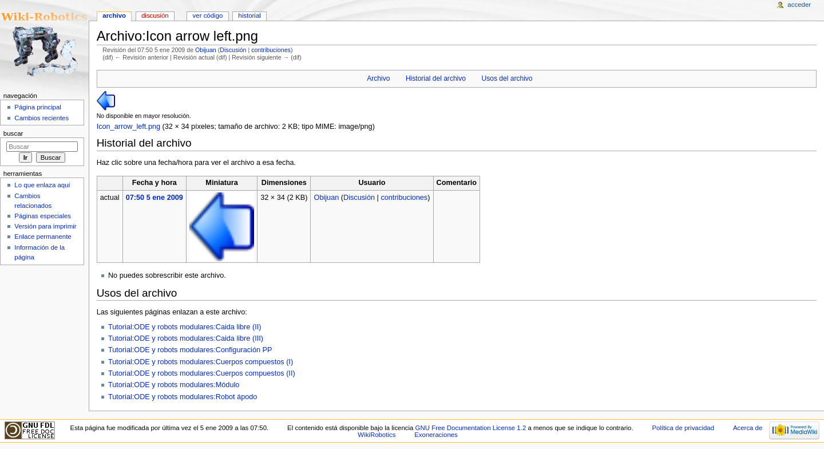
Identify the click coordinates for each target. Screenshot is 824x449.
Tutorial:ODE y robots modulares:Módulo (173, 385)
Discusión (233, 49)
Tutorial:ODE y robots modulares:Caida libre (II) (184, 327)
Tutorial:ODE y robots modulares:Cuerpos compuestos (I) (200, 362)
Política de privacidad (683, 427)
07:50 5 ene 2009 (154, 198)
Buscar (13, 133)
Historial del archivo (436, 78)
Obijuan (205, 49)
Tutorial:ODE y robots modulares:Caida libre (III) (185, 338)
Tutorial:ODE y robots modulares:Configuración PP (190, 350)
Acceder (799, 4)
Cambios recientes (41, 118)
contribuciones (271, 49)
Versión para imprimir (45, 226)
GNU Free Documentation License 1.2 (470, 427)
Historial (249, 15)
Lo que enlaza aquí (42, 185)
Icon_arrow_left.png (128, 127)
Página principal (37, 107)
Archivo (378, 78)
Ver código (208, 15)
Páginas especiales (42, 215)
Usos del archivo (507, 78)
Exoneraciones (436, 434)
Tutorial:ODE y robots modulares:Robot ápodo (182, 397)
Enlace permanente (42, 236)
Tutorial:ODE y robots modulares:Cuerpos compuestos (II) (201, 373)
